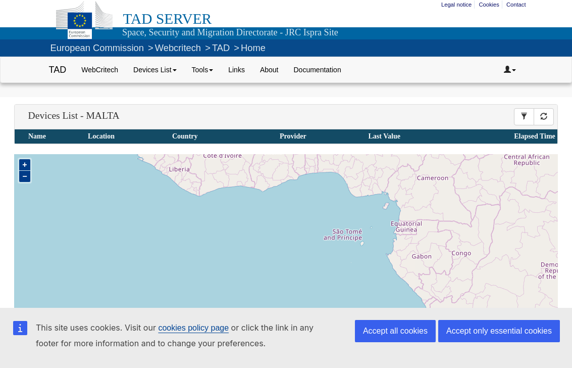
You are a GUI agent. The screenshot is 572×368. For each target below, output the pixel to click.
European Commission (97, 47)
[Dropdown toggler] (510, 69)
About (269, 70)
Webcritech (178, 47)
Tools (203, 70)
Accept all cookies (395, 331)
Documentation (317, 70)
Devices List (154, 70)
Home (253, 47)
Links (236, 70)
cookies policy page (193, 328)
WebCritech (99, 70)
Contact (516, 5)
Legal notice (456, 5)
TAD (221, 47)
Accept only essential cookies (499, 331)
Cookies (489, 5)
